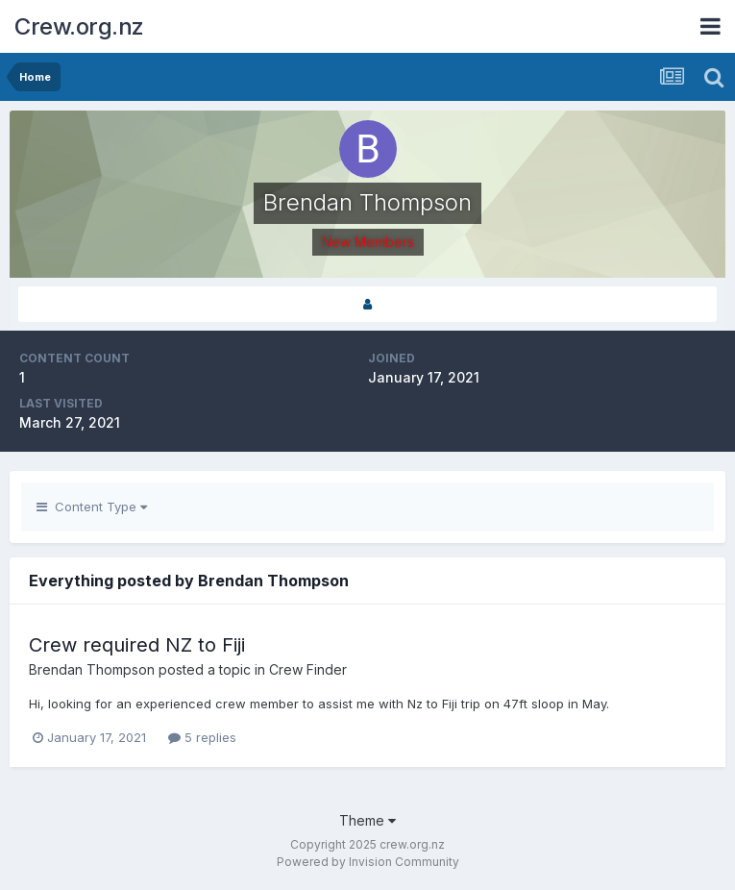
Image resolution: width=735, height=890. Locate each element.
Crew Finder (308, 669)
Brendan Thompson (92, 669)
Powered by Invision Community (368, 861)
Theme (367, 820)
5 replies (202, 737)
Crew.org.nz (79, 26)
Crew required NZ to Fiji (137, 644)
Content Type (92, 506)
